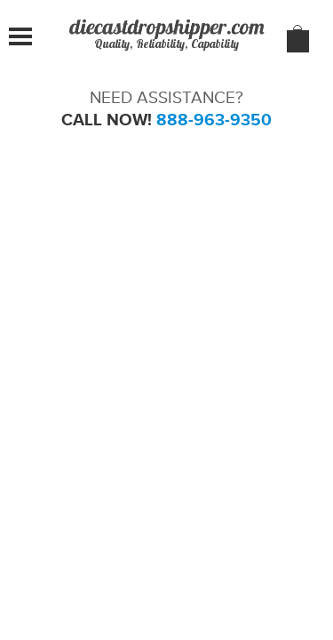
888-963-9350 (214, 119)
